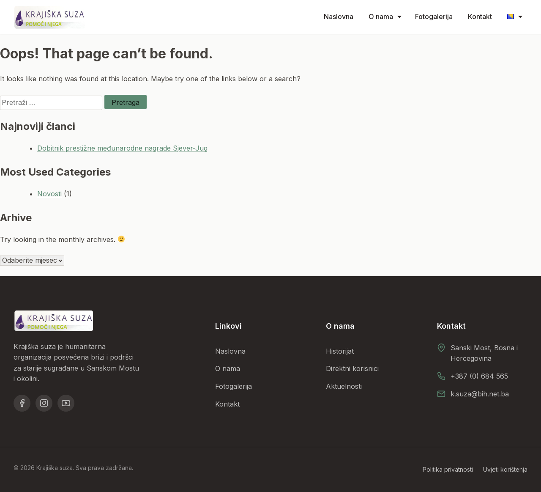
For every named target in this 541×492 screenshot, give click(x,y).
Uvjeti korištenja (505, 469)
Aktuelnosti (344, 386)
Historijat (340, 351)
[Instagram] (44, 403)
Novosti (49, 194)
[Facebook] (22, 403)
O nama (381, 16)
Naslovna (338, 16)
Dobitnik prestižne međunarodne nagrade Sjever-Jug (122, 148)
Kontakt (480, 16)
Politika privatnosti (448, 469)
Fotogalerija (434, 16)
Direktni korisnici (352, 368)
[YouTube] (65, 403)
